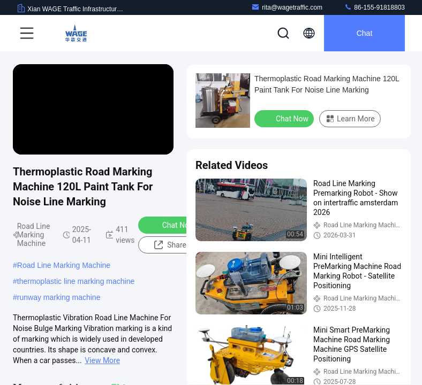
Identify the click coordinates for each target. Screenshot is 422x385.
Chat (365, 33)
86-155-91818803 (374, 7)
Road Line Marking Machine (63, 265)
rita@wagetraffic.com (286, 7)
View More (102, 360)
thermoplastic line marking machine (75, 281)
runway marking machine (59, 297)
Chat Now (171, 224)
